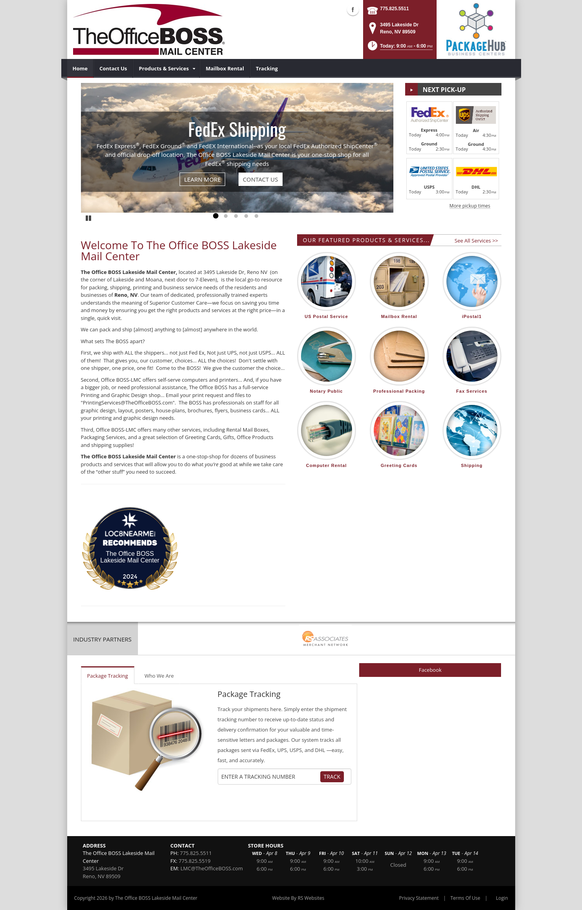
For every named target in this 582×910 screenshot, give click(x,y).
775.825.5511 (394, 8)
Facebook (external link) (353, 9)
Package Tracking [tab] (107, 675)
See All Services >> (476, 240)
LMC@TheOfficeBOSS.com (211, 868)
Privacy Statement (419, 898)
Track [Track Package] (332, 776)
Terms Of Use (465, 898)
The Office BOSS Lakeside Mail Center (129, 557)
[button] (399, 48)
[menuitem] (80, 68)
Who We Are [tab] (159, 675)
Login (502, 898)
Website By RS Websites (298, 898)
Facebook (430, 669)
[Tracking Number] (270, 776)
